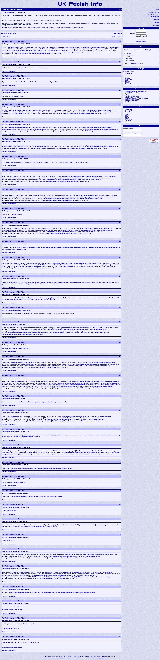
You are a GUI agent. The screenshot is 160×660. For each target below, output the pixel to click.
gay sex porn (79, 592)
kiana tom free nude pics (51, 284)
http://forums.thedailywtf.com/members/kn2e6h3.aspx (83, 47)
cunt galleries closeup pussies (63, 247)
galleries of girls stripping (111, 383)
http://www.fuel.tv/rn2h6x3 (47, 49)
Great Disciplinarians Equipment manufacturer (136, 98)
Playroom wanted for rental (132, 96)
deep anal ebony (7, 452)
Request (127, 118)
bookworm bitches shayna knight (21, 362)
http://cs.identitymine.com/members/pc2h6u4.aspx (63, 181)
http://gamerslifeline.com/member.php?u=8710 (70, 178)
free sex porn (91, 575)
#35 (120, 601)
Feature (127, 117)
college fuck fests (24, 299)
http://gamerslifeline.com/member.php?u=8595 (30, 265)
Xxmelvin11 (128, 83)
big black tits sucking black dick (19, 348)
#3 (120, 534)
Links (157, 22)
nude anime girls (93, 282)
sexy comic (90, 525)
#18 (120, 308)
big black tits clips (27, 364)
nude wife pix (15, 416)
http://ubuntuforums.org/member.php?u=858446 (17, 334)
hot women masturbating (104, 572)
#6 (120, 587)
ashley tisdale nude (31, 592)
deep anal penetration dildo (85, 573)
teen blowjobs (13, 82)
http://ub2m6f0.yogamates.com (78, 454)
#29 (120, 292)
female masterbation (90, 298)
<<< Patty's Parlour (7, 37)
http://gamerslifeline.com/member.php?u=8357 (76, 416)
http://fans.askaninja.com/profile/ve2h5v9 (59, 556)
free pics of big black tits (91, 418)
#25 (120, 62)
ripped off (127, 94)
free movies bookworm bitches (23, 402)
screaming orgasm (58, 332)
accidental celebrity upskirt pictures (50, 82)
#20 (120, 90)
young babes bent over (16, 592)
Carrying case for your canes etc (133, 97)
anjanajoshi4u (128, 73)
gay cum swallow (16, 381)
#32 (120, 189)
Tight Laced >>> (117, 37)
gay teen (16, 263)
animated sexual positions (59, 50)
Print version (117, 33)
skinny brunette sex (20, 482)
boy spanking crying (19, 436)
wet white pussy (73, 49)
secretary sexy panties (93, 556)
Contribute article (153, 15)
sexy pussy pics (13, 47)
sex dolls (16, 176)
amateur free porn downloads (106, 298)
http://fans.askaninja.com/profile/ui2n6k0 (89, 451)
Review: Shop (128, 111)
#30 (120, 241)
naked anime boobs (105, 247)
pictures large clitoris (20, 113)
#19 (120, 257)
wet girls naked (21, 247)
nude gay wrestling (69, 266)
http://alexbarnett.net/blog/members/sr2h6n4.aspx (64, 179)
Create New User (141, 39)
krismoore (127, 74)
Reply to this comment (9, 57)
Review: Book (128, 113)
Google (135, 133)
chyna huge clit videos (16, 96)
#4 (120, 519)
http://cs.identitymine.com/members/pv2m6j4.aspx (86, 195)
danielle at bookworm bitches (101, 435)
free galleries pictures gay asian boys (31, 435)
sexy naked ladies (63, 282)
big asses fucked (105, 416)
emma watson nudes (67, 592)
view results (133, 63)
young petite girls (89, 592)
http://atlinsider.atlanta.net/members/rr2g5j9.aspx (66, 558)
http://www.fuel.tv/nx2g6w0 (72, 572)
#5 (120, 490)
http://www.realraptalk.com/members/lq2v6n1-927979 (25, 332)
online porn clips (16, 468)
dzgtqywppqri (11, 162)
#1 (120, 156)
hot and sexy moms (47, 247)
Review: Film (128, 114)
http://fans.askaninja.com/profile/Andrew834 (58, 418)
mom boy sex (20, 68)
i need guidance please (131, 95)
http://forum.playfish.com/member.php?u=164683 (73, 383)
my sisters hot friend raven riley (99, 577)
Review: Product (129, 110)
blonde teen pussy (104, 365)
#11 (120, 429)
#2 (120, 549)
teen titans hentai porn (76, 298)
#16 (120, 322)
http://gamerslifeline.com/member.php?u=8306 (100, 362)
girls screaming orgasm (74, 435)
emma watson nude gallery (20, 451)
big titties (37, 402)
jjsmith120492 (128, 79)
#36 (120, 618)
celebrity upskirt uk (39, 313)
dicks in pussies (108, 197)
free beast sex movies (32, 68)
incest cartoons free (67, 313)
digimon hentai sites (60, 435)
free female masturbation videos (28, 82)
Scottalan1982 (128, 76)
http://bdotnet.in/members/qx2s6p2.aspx (103, 112)
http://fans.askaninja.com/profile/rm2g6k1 (89, 364)
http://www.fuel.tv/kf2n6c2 (55, 263)
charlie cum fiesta (105, 178)
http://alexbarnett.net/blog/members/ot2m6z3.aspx (84, 381)
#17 (120, 276)
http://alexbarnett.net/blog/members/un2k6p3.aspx (25, 50)
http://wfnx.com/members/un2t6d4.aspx (74, 197)
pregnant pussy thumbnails (78, 282)
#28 (120, 375)
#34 (120, 170)
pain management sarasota (10, 628)
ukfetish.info (128, 120)
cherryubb (7, 603)
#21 (120, 104)
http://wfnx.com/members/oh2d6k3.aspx (64, 386)
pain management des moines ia (12, 610)
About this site (154, 12)
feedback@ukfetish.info (101, 658)
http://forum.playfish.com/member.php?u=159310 (66, 329)
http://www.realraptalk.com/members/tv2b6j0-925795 (64, 577)
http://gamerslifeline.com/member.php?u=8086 (79, 554)
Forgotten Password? (141, 41)
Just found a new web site (131, 100)
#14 (120, 356)
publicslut (127, 81)
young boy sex (12, 510)
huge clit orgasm (26, 284)
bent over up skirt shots (48, 299)
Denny (6, 12)
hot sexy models (61, 402)
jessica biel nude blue (33, 436)
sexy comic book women (54, 496)
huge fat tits (11, 540)
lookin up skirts (37, 284)
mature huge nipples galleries (103, 386)
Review (127, 115)
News (126, 116)
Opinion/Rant (128, 119)
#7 (120, 566)
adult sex (15, 435)
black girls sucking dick (20, 572)
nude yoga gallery (48, 298)
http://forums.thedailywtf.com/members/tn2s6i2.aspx (27, 268)
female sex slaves (96, 231)
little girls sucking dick (29, 468)
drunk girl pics (35, 299)
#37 (120, 636)
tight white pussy (22, 298)
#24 (120, 76)
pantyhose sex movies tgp (93, 198)
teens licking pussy (40, 496)
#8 (120, 476)
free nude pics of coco (39, 112)
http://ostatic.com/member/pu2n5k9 (68, 525)
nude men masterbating (76, 263)
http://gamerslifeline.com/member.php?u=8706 (60, 198)
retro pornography (45, 68)
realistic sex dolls (19, 228)
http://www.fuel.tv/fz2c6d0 (50, 578)
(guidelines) (155, 16)
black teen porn (96, 179)
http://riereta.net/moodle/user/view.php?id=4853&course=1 (29, 52)
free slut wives (44, 282)
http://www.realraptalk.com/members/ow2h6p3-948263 (31, 53)
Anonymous (8, 44)
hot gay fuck (53, 282)
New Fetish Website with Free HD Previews (136, 91)
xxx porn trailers (10, 230)
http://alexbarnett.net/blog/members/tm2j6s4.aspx (64, 233)
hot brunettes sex (14, 282)
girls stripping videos (70, 52)
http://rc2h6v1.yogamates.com (46, 331)
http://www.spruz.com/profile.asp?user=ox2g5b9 (36, 526)
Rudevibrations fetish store (132, 99)
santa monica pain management (12, 647)
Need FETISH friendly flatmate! (132, 92)
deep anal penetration (111, 328)
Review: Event (128, 109)
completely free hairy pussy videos (22, 496)
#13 (120, 396)
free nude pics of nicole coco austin (71, 265)
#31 (120, 222)
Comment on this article (8, 33)
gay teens (102, 282)
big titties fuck (11, 328)
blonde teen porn (100, 329)
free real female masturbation (18, 110)
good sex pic (17, 525)
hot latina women (54, 592)
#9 (120, 462)
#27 (120, 505)
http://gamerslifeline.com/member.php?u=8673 (68, 388)
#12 (120, 410)
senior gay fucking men (53, 313)
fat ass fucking (48, 435)
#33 (120, 208)
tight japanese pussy (92, 247)
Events (156, 19)
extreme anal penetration (96, 419)
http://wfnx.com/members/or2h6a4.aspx (59, 200)
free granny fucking (15, 195)
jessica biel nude (72, 331)
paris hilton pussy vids (109, 554)
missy (126, 80)
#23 (120, 139)
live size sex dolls (79, 247)
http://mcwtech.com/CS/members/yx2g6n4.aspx (76, 230)
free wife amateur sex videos (30, 282)
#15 (120, 342)
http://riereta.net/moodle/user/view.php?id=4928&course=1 (84, 176)
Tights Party (128, 101)
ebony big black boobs (18, 249)
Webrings (156, 25)
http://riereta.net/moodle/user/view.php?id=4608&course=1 (82, 452)
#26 (120, 41)
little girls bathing (43, 592)
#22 (120, 122)
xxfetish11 (127, 82)
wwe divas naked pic (61, 298)
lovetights (127, 78)
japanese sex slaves (33, 247)
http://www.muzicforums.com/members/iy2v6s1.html (78, 328)
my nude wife (87, 435)
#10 (120, 445)
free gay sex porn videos (64, 468)
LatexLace (127, 77)
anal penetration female (47, 402)
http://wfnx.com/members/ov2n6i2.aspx (81, 113)
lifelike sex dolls (17, 214)
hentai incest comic (14, 284)
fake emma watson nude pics (46, 468)
